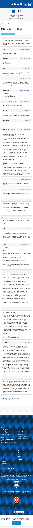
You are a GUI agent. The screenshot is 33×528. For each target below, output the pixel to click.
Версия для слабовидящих (28, 2)
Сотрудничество (22, 436)
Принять (16, 523)
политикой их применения (23, 519)
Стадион (4, 457)
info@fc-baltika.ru (5, 434)
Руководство (5, 452)
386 (8, 398)
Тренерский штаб (6, 455)
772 (19, 398)
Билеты (20, 456)
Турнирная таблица (23, 452)
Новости (20, 431)
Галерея (20, 459)
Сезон (19, 451)
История (4, 459)
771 (18, 398)
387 (10, 398)
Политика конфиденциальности (7, 467)
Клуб (2, 451)
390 (16, 398)
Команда (20, 434)
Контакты (4, 461)
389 (14, 398)
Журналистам (21, 438)
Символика (4, 463)
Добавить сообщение (8, 34)
